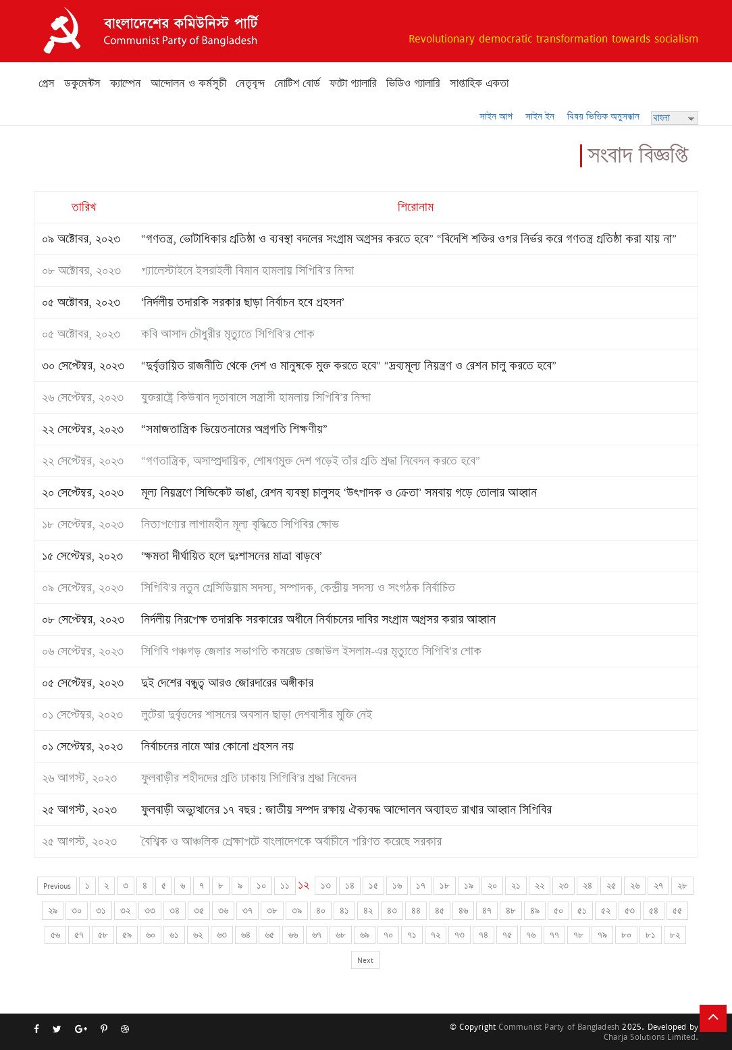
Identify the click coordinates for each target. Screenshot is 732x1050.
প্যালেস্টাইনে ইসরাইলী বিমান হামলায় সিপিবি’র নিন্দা (247, 270)
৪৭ (487, 910)
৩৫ (199, 910)
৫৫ (677, 910)
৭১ (412, 935)
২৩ (563, 885)
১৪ (350, 885)
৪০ (320, 910)
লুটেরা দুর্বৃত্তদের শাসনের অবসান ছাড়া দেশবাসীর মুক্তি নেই (256, 714)
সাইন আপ (496, 116)
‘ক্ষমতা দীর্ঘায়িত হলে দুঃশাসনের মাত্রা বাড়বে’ (231, 556)
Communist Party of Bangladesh (558, 1027)
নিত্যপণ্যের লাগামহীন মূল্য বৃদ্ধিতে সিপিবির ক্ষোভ (240, 524)
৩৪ (174, 910)
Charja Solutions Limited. (651, 1037)
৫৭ (79, 935)
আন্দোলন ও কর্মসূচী (188, 83)
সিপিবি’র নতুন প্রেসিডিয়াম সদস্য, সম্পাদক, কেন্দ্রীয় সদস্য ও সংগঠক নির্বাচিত (298, 587)
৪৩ (392, 910)
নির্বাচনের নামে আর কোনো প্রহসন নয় (217, 746)
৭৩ (459, 935)
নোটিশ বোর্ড (297, 83)
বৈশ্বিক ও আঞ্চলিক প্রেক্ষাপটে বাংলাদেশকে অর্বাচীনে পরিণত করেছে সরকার (291, 841)
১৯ (468, 885)
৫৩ (630, 910)
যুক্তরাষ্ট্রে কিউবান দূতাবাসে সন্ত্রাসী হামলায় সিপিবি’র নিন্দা (256, 397)
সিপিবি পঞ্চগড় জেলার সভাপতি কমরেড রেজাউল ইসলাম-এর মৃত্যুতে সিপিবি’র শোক (311, 651)
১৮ (445, 885)
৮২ (675, 935)
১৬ (397, 885)
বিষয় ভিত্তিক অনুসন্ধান (603, 116)
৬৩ (222, 935)
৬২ (198, 935)
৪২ (368, 910)
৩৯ (297, 910)
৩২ (125, 910)
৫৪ (653, 910)
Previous (57, 885)
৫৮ (103, 935)
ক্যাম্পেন (125, 83)
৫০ (558, 910)
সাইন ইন (539, 116)
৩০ (77, 910)
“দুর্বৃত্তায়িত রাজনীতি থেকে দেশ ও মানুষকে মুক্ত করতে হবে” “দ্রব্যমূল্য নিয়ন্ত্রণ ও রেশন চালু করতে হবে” (348, 365)
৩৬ (223, 910)
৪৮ (511, 910)
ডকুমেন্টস (82, 83)
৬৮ (341, 935)
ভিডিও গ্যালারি (413, 83)
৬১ (174, 935)
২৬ (634, 885)
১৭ (420, 885)
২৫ (611, 885)
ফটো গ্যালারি (353, 83)
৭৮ (578, 935)
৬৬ (293, 935)
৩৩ (150, 910)
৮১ (651, 935)
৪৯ (535, 910)
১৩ (326, 885)
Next (365, 960)
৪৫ (439, 910)
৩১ (101, 910)
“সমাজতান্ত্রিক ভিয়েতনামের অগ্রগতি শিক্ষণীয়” (234, 429)
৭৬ (530, 935)
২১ (516, 885)
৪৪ (416, 910)
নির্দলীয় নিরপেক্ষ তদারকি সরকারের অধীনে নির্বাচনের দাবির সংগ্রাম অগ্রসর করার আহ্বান (318, 619)
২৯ (52, 910)
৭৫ (507, 935)
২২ (539, 885)
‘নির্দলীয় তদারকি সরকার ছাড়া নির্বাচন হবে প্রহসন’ (242, 302)
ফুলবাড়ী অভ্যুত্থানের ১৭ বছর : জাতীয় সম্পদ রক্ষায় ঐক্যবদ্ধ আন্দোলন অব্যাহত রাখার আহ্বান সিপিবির (346, 809)
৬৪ (246, 935)
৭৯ (602, 935)
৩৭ (247, 910)
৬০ (150, 935)
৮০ (626, 935)
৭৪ (483, 935)
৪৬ (463, 910)
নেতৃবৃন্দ (250, 83)
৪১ (344, 910)
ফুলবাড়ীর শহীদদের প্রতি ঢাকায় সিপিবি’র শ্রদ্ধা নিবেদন (249, 778)
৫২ (605, 910)
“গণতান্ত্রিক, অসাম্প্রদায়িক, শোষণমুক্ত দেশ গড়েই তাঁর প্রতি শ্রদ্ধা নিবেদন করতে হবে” (310, 460)
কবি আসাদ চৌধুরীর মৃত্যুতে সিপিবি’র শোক (228, 334)
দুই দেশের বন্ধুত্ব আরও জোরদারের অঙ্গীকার (227, 682)
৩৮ (272, 910)
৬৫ (269, 935)
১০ (261, 885)
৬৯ (364, 935)
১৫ (373, 885)
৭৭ (554, 935)
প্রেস (46, 83)
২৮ (682, 885)
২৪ (587, 885)
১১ (285, 885)
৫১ (582, 910)
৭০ (388, 935)
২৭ (658, 885)
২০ (492, 885)
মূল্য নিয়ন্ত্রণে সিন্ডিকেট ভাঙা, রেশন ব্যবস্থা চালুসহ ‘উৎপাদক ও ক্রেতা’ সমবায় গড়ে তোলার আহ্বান (339, 492)
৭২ (435, 935)
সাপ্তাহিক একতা (479, 83)
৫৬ (55, 935)
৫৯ (127, 935)
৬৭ (316, 935)
